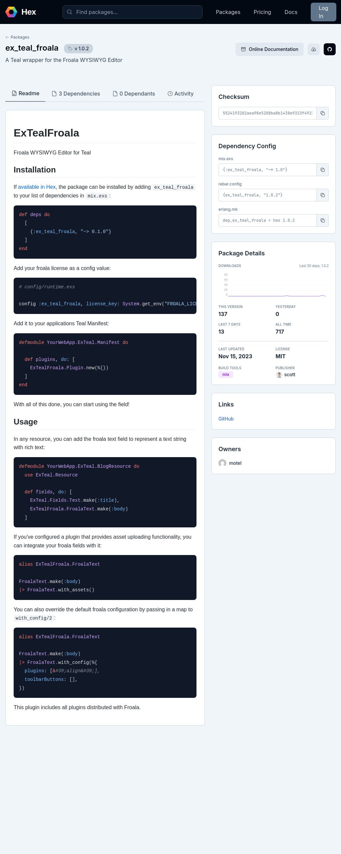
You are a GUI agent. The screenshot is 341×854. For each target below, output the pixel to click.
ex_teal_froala (32, 48)
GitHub (226, 419)
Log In (323, 12)
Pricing (262, 12)
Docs (290, 12)
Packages (228, 12)
